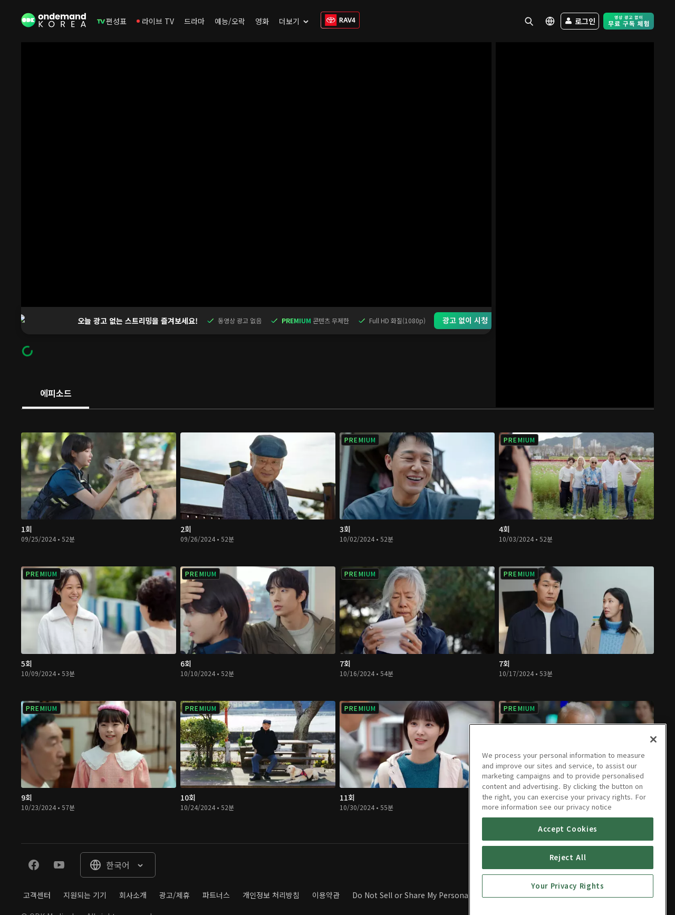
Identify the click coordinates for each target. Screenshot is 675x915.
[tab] (55, 366)
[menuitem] (112, 21)
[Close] (653, 815)
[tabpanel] (337, 599)
